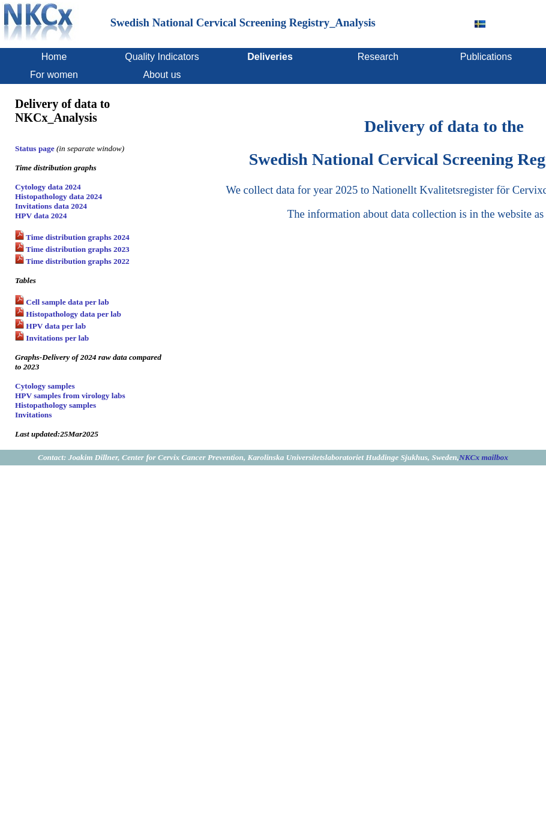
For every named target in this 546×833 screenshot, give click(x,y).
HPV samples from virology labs (70, 395)
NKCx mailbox (483, 457)
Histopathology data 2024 (58, 196)
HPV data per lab (55, 325)
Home (54, 57)
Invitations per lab (56, 337)
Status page (35, 148)
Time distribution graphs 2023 (77, 249)
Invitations (33, 414)
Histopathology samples (55, 405)
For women (54, 75)
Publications (486, 57)
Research (378, 57)
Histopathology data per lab (72, 313)
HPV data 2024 (41, 215)
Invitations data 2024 (51, 206)
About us (162, 75)
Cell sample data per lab (66, 301)
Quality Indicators (162, 57)
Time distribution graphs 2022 (77, 261)
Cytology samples (45, 385)
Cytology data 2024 (48, 186)
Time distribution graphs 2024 (77, 237)
